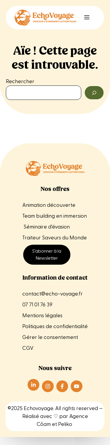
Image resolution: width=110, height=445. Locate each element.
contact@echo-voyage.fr (52, 293)
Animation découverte (48, 205)
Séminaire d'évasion (46, 227)
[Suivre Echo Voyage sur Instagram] (48, 386)
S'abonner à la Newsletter (46, 254)
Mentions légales (43, 315)
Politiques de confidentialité (55, 326)
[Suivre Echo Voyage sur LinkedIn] (33, 385)
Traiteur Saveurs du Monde (54, 237)
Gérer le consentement (50, 337)
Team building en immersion (55, 216)
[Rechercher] (94, 92)
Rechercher (20, 81)
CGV (27, 348)
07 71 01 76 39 (37, 304)
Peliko (65, 424)
